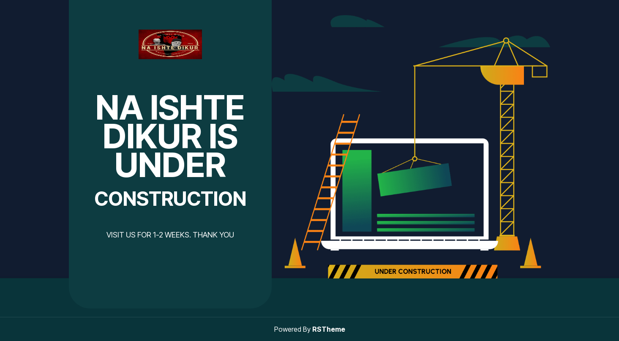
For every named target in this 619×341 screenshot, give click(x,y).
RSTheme (328, 329)
